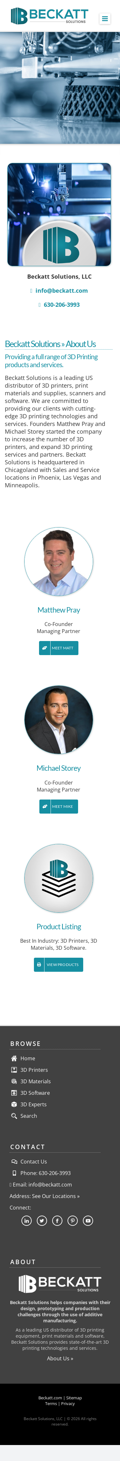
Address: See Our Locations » (45, 1196)
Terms (51, 1403)
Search (28, 1115)
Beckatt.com (50, 1398)
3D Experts (33, 1104)
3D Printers (34, 1069)
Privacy (68, 1403)
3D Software (35, 1092)
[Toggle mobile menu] (105, 18)
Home (27, 1058)
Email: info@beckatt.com (41, 1184)
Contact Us (28, 1161)
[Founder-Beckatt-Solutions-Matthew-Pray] (59, 530)
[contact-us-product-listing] (59, 846)
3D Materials (35, 1081)
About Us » (60, 1358)
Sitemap (74, 1398)
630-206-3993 (59, 304)
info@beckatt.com (59, 290)
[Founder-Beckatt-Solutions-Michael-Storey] (59, 688)
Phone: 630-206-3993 (40, 1173)
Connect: (20, 1207)
